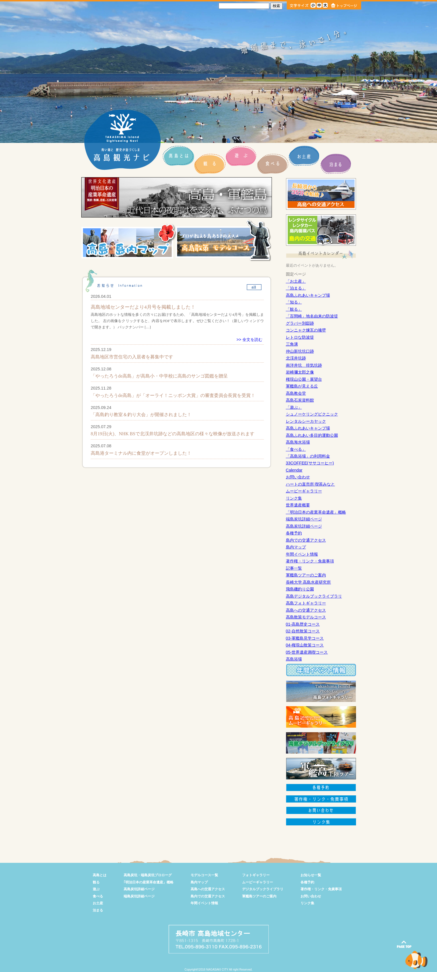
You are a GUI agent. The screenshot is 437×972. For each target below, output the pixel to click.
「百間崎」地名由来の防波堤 (312, 316)
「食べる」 (296, 449)
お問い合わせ (298, 477)
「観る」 (294, 309)
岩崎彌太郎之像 (300, 372)
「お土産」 (296, 281)
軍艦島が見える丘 (302, 386)
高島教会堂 (296, 393)
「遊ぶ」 (294, 407)
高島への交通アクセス (306, 610)
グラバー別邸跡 (300, 323)
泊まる (98, 910)
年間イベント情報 (302, 554)
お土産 (98, 903)
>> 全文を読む (249, 339)
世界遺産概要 (298, 505)
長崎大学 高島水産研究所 (308, 582)
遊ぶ (96, 889)
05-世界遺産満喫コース (307, 652)
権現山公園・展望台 (304, 379)
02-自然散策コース (303, 631)
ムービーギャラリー (304, 491)
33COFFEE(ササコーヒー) (310, 463)
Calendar (294, 470)
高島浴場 (294, 659)
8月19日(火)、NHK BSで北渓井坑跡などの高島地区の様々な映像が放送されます (172, 433)
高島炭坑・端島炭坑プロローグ (148, 875)
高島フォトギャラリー (306, 603)
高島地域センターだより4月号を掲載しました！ (143, 307)
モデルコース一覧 (204, 875)
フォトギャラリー (256, 875)
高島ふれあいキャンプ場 (308, 295)
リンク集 (294, 498)
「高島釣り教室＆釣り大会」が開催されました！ (141, 414)
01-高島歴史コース (303, 624)
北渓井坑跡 (296, 358)
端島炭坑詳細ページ (304, 519)
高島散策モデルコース (306, 617)
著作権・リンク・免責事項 (310, 561)
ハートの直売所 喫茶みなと (310, 484)
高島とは (99, 875)
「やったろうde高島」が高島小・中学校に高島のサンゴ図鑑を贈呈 (159, 376)
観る (96, 882)
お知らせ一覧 (310, 875)
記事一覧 (294, 568)
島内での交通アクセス (306, 540)
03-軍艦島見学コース (305, 638)
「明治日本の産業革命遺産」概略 (316, 512)
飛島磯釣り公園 (300, 589)
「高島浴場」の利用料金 (308, 456)
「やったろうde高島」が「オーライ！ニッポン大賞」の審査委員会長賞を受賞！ (173, 395)
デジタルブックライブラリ (262, 889)
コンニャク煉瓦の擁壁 (306, 330)
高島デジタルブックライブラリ (314, 596)
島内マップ (296, 547)
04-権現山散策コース (305, 645)
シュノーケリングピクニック (312, 414)
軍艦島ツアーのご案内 (306, 575)
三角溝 (292, 344)
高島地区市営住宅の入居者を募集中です (132, 356)
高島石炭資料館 (300, 400)
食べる (98, 896)
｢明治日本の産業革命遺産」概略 (148, 882)
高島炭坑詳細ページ (304, 526)
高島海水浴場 (298, 442)
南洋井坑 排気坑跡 (304, 365)
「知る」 (294, 302)
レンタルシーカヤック (306, 421)
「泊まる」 (296, 288)
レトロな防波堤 (300, 337)
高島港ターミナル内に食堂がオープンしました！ (141, 453)
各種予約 (294, 533)
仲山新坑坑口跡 (300, 351)
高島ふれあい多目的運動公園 (312, 435)
